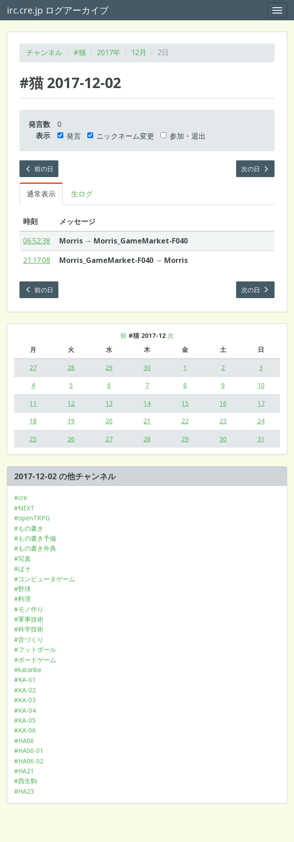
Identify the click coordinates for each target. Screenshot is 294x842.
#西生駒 (25, 781)
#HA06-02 (28, 761)
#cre (20, 497)
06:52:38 (36, 241)
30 (147, 367)
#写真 (22, 558)
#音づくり (28, 639)
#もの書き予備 (35, 538)
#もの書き (28, 528)
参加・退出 (183, 136)
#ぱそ (22, 568)
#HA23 (24, 791)
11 (33, 403)
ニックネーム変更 (120, 136)
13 (109, 403)
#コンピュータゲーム (44, 579)
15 (185, 403)
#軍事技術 (28, 619)
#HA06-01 (28, 750)
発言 (69, 136)
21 (147, 420)
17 (261, 403)
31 (261, 439)
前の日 (38, 168)
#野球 (22, 589)
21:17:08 (36, 260)
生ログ (82, 194)
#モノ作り (28, 609)
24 (261, 420)
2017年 (108, 52)
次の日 (255, 168)
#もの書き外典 (35, 548)
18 (33, 420)
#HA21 (24, 771)
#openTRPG (32, 518)
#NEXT (24, 508)
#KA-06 (25, 730)
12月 (139, 52)
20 (109, 420)
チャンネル (44, 52)
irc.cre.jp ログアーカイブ (58, 10)
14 (147, 403)
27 (33, 367)
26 (71, 439)
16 (223, 403)
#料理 (22, 598)
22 (185, 420)
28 (71, 367)
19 (71, 420)
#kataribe (28, 669)
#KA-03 (25, 700)
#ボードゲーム (35, 659)
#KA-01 (25, 679)
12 (71, 403)
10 (261, 385)
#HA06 (24, 740)
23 (223, 420)
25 (33, 439)
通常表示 (41, 194)
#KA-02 (25, 690)
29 (109, 367)
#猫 (79, 52)
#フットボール (35, 649)
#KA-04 (25, 710)
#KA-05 (25, 720)
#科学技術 (28, 629)
